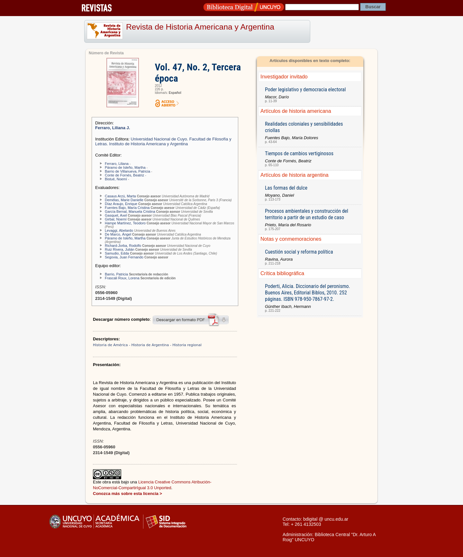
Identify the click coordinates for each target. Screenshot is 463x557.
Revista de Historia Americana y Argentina (200, 26)
